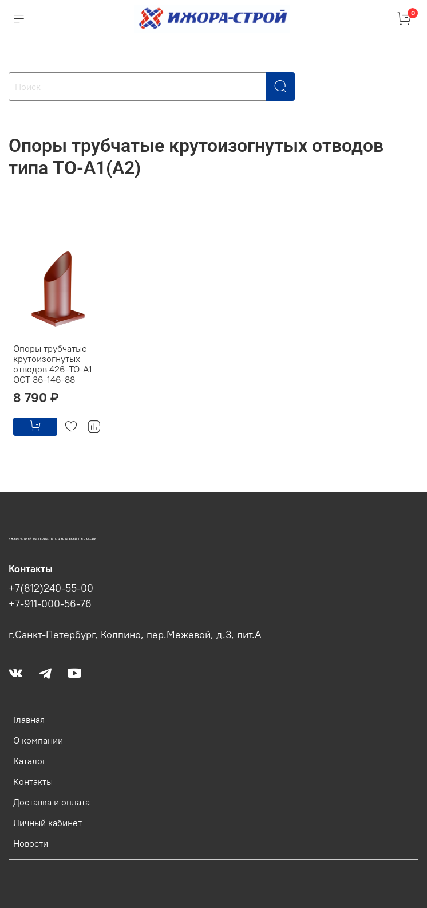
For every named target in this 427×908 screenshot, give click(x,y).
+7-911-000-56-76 (50, 604)
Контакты (33, 781)
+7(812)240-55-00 (51, 588)
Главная (29, 719)
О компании (38, 740)
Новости (30, 843)
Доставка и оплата (51, 802)
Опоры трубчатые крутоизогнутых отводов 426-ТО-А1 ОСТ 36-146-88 (52, 364)
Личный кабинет (47, 822)
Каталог (29, 761)
